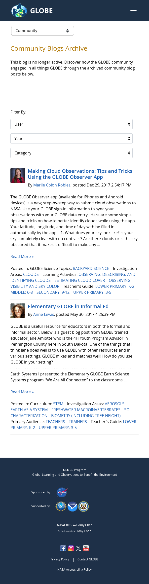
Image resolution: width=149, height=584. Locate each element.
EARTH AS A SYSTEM (29, 409)
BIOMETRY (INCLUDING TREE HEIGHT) (86, 415)
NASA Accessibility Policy (74, 569)
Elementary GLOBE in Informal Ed (68, 306)
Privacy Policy (59, 559)
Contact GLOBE (88, 559)
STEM (58, 403)
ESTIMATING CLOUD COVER (80, 280)
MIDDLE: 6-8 (22, 292)
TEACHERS (56, 421)
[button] (133, 10)
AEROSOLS (115, 403)
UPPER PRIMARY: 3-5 (92, 292)
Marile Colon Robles (52, 185)
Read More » (22, 256)
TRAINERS (78, 421)
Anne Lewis (43, 314)
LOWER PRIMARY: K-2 (115, 286)
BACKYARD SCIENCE (91, 268)
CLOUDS (31, 274)
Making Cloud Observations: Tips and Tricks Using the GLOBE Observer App (80, 174)
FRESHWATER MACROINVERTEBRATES (86, 409)
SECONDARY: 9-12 (54, 292)
